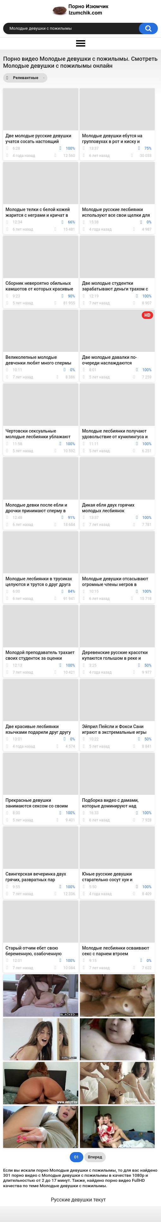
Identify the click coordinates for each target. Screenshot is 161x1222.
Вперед (95, 1157)
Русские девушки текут (78, 1200)
